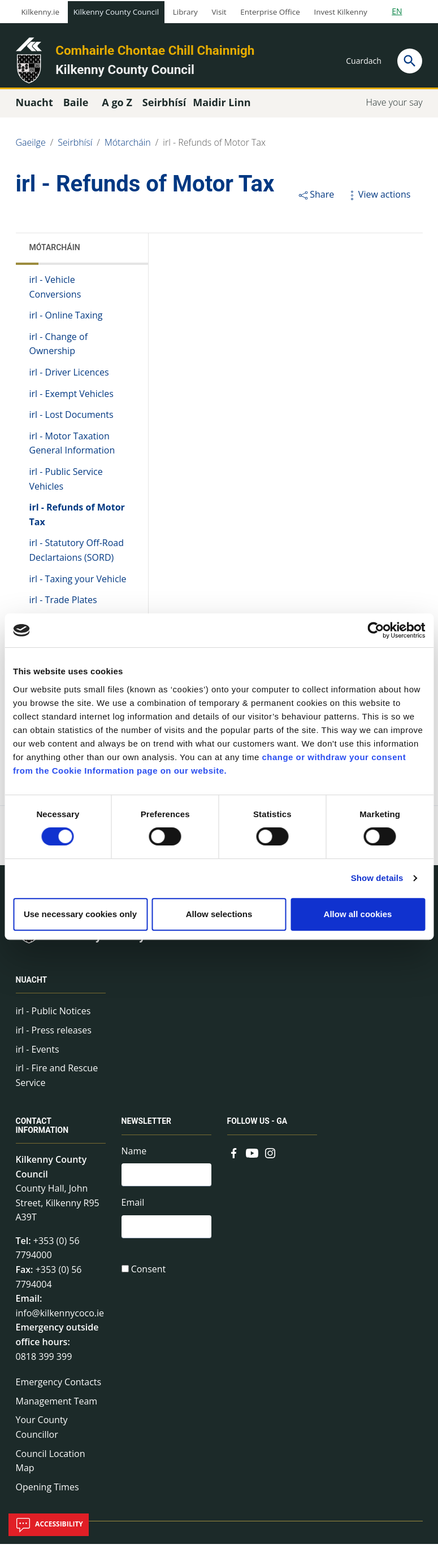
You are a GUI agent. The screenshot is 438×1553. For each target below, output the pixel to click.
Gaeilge (31, 151)
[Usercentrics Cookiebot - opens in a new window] (375, 630)
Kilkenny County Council (116, 12)
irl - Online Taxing (66, 324)
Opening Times (47, 1496)
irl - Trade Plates (63, 609)
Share (315, 203)
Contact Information (42, 1135)
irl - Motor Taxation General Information (72, 452)
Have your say (394, 111)
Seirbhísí (75, 151)
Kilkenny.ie (40, 12)
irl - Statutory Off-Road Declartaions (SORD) (76, 559)
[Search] (409, 61)
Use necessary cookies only (80, 914)
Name (134, 1160)
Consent (148, 1282)
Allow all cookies (358, 914)
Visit (219, 12)
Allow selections (219, 914)
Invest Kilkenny (340, 12)
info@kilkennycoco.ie (60, 1322)
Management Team (57, 1410)
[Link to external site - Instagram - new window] (270, 1161)
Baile (76, 111)
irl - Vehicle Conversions (55, 295)
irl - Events (37, 1058)
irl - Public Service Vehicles (66, 487)
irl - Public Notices (53, 1020)
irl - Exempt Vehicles (71, 402)
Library (185, 12)
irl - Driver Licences (69, 381)
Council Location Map (50, 1470)
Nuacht (31, 988)
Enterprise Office (270, 12)
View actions (378, 203)
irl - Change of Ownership (58, 353)
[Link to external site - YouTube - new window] (252, 1161)
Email (133, 1213)
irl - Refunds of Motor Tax (214, 151)
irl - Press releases (54, 1039)
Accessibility (48, 1525)
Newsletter (147, 1130)
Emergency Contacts (59, 1391)
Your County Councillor (42, 1436)
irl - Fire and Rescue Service (57, 1084)
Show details (377, 878)
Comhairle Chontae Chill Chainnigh (154, 50)
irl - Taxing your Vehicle (78, 588)
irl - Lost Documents (71, 423)
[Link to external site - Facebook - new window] (234, 1161)
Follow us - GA (257, 1130)
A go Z (117, 111)
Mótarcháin (128, 151)
